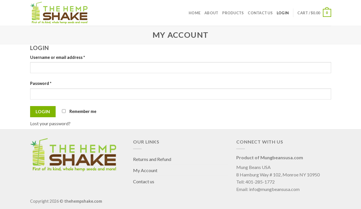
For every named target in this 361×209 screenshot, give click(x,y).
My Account (145, 170)
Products (233, 13)
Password (40, 83)
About (211, 13)
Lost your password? (50, 123)
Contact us (260, 13)
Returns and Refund (152, 159)
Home (194, 13)
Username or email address (57, 57)
